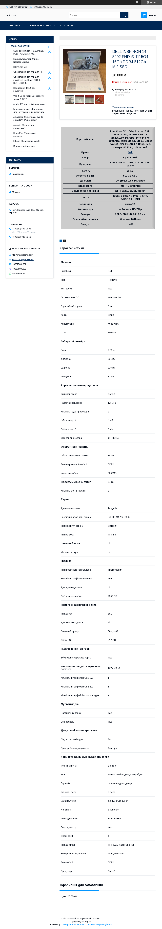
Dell (130, 152)
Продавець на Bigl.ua (81, 921)
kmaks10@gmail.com (23, 259)
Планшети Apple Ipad (24, 146)
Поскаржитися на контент (73, 924)
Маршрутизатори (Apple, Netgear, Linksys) (26, 60)
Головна (14, 25)
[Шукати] (124, 15)
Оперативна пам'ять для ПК (27, 72)
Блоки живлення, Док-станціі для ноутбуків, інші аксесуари (28, 110)
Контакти (66, 25)
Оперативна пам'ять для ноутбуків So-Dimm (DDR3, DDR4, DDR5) (27, 80)
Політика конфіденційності (99, 924)
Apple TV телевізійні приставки (29, 104)
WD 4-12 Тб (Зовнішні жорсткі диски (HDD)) (28, 97)
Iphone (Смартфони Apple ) (27, 141)
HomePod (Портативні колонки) (24, 134)
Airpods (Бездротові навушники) (23, 126)
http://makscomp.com (22, 254)
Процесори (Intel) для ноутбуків (24, 89)
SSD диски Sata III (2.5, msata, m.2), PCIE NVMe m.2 (28, 52)
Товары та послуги (38, 25)
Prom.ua (97, 918)
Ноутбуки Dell (20, 67)
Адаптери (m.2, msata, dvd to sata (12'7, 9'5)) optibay (28, 118)
